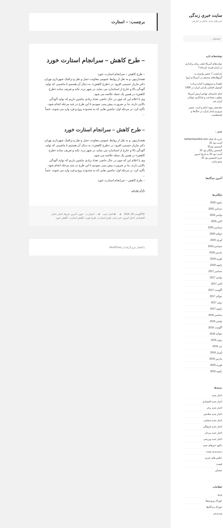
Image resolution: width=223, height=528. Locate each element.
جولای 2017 (202, 296)
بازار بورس (124, 190)
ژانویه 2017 (202, 308)
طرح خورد (76, 217)
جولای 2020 (202, 233)
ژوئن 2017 (202, 302)
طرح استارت (90, 217)
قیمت (205, 464)
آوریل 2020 (202, 240)
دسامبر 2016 (201, 315)
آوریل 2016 (202, 352)
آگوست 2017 (201, 290)
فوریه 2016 (202, 365)
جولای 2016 (202, 333)
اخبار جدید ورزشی (198, 439)
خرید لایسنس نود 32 (197, 157)
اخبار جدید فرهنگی (198, 426)
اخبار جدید (203, 395)
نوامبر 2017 (202, 277)
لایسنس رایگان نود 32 (197, 150)
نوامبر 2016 (202, 321)
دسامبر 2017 (201, 271)
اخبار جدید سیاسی (198, 420)
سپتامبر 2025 (201, 227)
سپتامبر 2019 (201, 246)
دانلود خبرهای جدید (198, 445)
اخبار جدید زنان (200, 407)
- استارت (76, 214)
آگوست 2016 (201, 327)
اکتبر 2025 (202, 221)
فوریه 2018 (202, 258)
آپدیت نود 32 (201, 142)
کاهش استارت (62, 217)
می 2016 (203, 346)
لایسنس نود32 (201, 146)
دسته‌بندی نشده (200, 451)
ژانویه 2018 (202, 265)
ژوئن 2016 (202, 340)
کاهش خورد (48, 217)
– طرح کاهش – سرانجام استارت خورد (81, 60)
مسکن (204, 470)
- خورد (67, 214)
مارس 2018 (201, 252)
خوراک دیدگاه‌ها (200, 507)
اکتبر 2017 (202, 283)
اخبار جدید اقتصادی (198, 401)
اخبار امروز (115, 217)
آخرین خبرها (56, 214)
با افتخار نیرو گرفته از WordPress (113, 247)
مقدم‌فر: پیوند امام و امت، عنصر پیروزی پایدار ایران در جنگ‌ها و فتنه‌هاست (191, 111)
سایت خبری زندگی (191, 15)
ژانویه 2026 (202, 202)
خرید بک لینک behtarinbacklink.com (189, 139)
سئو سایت (202, 161)
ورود (205, 494)
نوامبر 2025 (202, 215)
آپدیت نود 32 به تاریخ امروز (194, 154)
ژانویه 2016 (202, 371)
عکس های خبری (199, 457)
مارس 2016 (201, 358)
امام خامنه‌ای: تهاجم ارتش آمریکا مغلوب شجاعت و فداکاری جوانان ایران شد (191, 97)
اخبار (46, 214)
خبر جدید (103, 217)
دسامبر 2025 (201, 208)
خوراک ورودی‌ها (200, 500)
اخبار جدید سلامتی (198, 414)
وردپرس (203, 513)
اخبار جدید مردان (199, 432)
